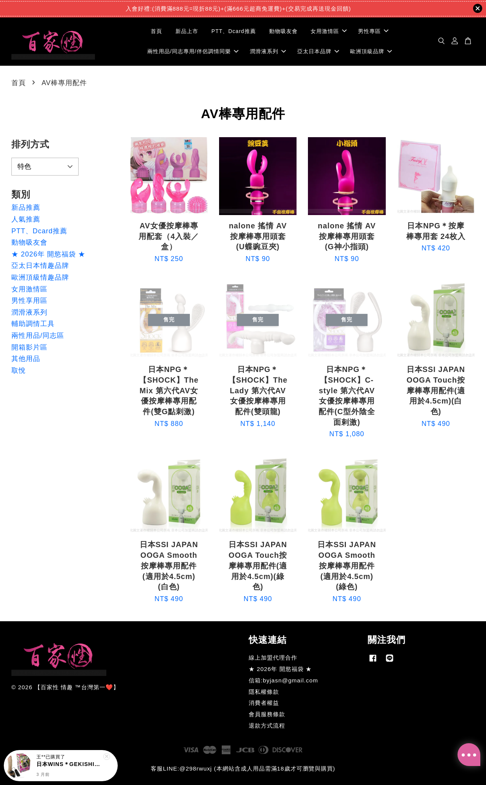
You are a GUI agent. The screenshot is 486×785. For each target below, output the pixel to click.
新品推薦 (25, 207)
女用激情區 (329, 31)
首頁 (156, 31)
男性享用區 (29, 300)
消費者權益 (264, 703)
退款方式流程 (267, 725)
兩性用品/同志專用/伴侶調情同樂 (192, 51)
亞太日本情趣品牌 (40, 265)
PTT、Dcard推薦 (233, 31)
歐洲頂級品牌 (371, 51)
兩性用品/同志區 (37, 335)
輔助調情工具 (33, 324)
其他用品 (25, 358)
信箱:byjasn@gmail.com (283, 680)
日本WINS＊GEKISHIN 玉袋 (69, 764)
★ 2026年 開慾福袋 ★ (48, 254)
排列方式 (30, 144)
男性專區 (373, 31)
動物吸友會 (283, 31)
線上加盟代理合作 (273, 657)
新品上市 (186, 31)
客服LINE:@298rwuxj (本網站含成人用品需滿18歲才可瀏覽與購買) (243, 768)
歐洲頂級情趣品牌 (40, 277)
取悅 (18, 370)
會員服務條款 (267, 714)
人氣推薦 (25, 219)
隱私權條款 (264, 691)
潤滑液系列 (268, 51)
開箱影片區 (29, 347)
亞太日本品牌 (318, 51)
